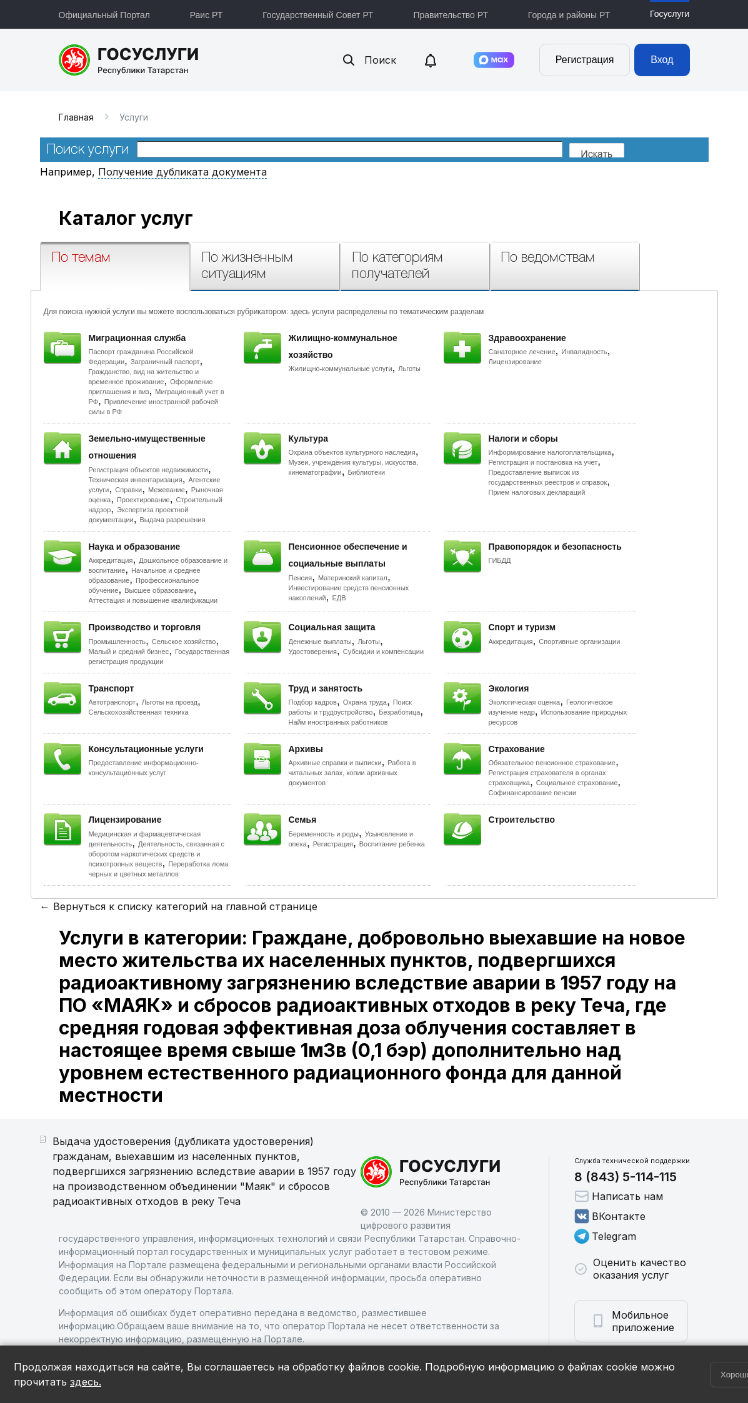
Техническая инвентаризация (135, 479)
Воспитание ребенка (392, 844)
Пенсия (300, 578)
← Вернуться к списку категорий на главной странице (178, 906)
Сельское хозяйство (184, 641)
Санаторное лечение (522, 351)
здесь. (85, 1382)
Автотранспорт (112, 702)
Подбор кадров (313, 702)
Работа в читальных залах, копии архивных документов (352, 772)
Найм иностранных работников (338, 722)
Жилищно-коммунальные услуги (340, 368)
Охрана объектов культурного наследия (352, 452)
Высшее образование (159, 590)
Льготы (409, 368)
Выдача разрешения (173, 519)
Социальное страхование (577, 782)
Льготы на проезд (169, 702)
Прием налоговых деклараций (537, 492)
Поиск (368, 59)
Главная (76, 117)
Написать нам (618, 1196)
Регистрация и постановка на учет (543, 462)
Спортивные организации (579, 641)
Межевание (166, 489)
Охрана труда (365, 702)
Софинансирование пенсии (533, 792)
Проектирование (143, 499)
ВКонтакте (610, 1216)
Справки (128, 489)
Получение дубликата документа (182, 172)
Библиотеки (367, 472)
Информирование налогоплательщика (550, 452)
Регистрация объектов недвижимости (149, 469)
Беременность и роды (324, 834)
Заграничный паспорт (165, 361)
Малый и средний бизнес (129, 651)
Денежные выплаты (320, 641)
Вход (662, 59)
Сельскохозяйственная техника (139, 712)
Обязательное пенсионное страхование (552, 762)
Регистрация (585, 59)
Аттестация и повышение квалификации (153, 600)
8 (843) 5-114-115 (625, 1176)
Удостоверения (313, 651)
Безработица (399, 712)
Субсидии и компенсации (383, 651)
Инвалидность (584, 351)
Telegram (605, 1236)
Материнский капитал (352, 578)
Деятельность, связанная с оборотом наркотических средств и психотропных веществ (157, 854)
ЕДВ (339, 598)
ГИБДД (500, 560)
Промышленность (117, 641)
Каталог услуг (126, 218)
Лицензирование (515, 361)
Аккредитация (111, 560)
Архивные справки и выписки (335, 762)
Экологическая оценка (525, 702)
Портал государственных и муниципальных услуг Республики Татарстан (129, 60)
